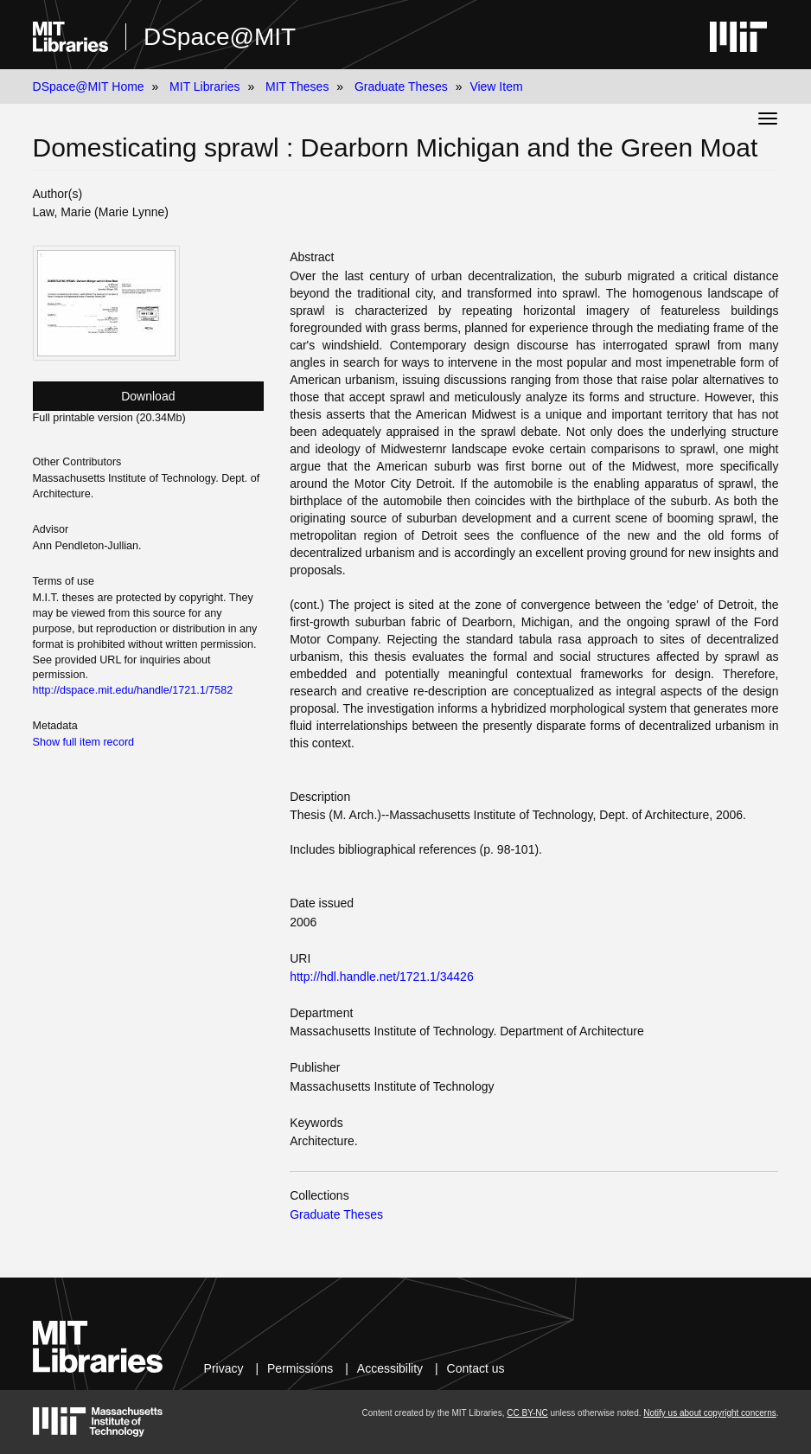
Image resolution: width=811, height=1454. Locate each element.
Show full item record (84, 742)
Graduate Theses (401, 86)
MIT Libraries (204, 86)
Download (148, 396)
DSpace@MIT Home (88, 86)
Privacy (224, 1368)
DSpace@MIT (220, 36)
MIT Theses (297, 86)
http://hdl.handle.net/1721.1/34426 (382, 976)
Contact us (476, 1368)
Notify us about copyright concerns (709, 1413)
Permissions (300, 1368)
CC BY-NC (527, 1413)
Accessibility (390, 1368)
